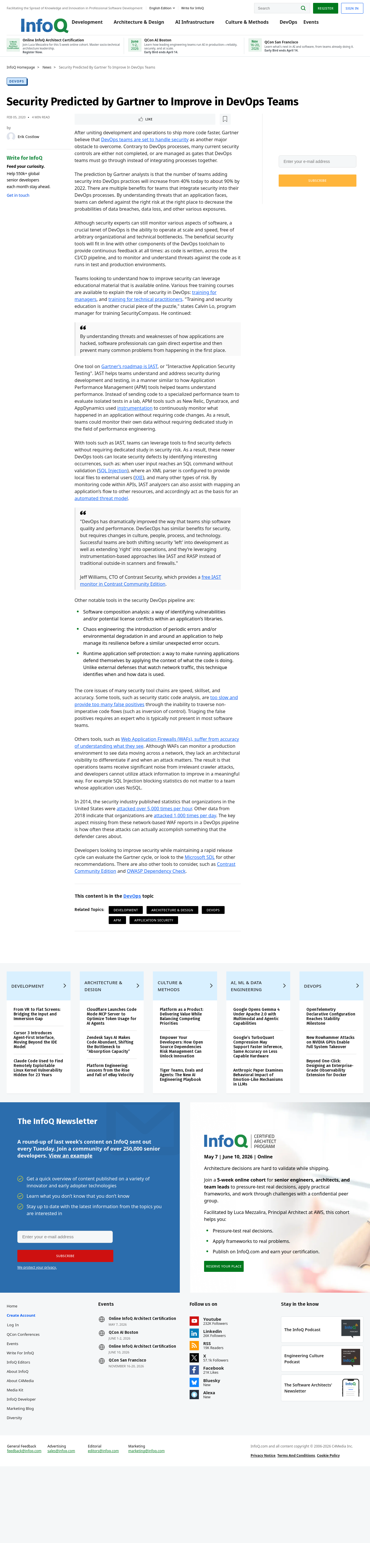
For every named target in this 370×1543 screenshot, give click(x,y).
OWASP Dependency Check (179, 900)
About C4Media (31, 1441)
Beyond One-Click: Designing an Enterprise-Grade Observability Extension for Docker (322, 1119)
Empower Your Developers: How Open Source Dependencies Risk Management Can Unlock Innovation (183, 1091)
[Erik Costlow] (21, 143)
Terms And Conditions (293, 1526)
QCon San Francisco (132, 1430)
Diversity (25, 1478)
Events (312, 24)
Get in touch (28, 202)
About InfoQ (28, 1431)
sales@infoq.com (70, 1522)
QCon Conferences (33, 1394)
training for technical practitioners (156, 321)
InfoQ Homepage (31, 74)
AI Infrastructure (196, 24)
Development (88, 24)
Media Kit (25, 1450)
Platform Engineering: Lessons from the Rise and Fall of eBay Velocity (114, 1121)
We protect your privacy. (287, 201)
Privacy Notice (259, 1526)
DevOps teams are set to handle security (166, 147)
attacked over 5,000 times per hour (166, 837)
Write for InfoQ (31, 1413)
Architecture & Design (140, 24)
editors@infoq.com (109, 1522)
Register (315, 7)
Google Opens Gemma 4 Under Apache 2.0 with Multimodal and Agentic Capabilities (252, 1060)
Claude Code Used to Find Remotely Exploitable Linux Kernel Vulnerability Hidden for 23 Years (44, 1119)
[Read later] (112, 127)
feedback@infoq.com (35, 1526)
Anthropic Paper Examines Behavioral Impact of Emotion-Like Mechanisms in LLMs (253, 1126)
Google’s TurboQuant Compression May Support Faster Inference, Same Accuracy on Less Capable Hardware (251, 1093)
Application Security (157, 949)
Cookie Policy (324, 1526)
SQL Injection (116, 492)
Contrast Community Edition (108, 900)
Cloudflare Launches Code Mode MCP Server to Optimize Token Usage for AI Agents (115, 1060)
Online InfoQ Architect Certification (135, 1381)
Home (22, 1366)
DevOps (290, 24)
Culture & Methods (248, 24)
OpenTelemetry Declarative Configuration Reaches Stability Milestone (321, 1060)
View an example (70, 1209)
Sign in (341, 7)
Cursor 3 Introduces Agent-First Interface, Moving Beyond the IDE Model (46, 1088)
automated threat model (119, 520)
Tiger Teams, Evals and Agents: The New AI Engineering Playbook (183, 1119)
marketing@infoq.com (150, 1522)
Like (93, 126)
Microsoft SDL (203, 886)
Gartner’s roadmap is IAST (133, 388)
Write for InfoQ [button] (203, 7)
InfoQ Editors (29, 1422)
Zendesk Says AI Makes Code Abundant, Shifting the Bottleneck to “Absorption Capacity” (115, 1091)
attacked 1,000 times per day (200, 844)
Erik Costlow (39, 143)
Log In (24, 1385)
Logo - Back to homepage (41, 21)
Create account (31, 1375)
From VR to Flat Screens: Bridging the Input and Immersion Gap (44, 1060)
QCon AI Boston (128, 1397)
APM (121, 949)
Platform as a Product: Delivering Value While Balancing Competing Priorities (184, 1060)
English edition (171, 7)
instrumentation (172, 430)
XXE (142, 499)
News (57, 74)
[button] (307, 187)
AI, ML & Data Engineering (244, 1030)
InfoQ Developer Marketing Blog (32, 1464)
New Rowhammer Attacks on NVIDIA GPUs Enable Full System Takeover (322, 1088)
